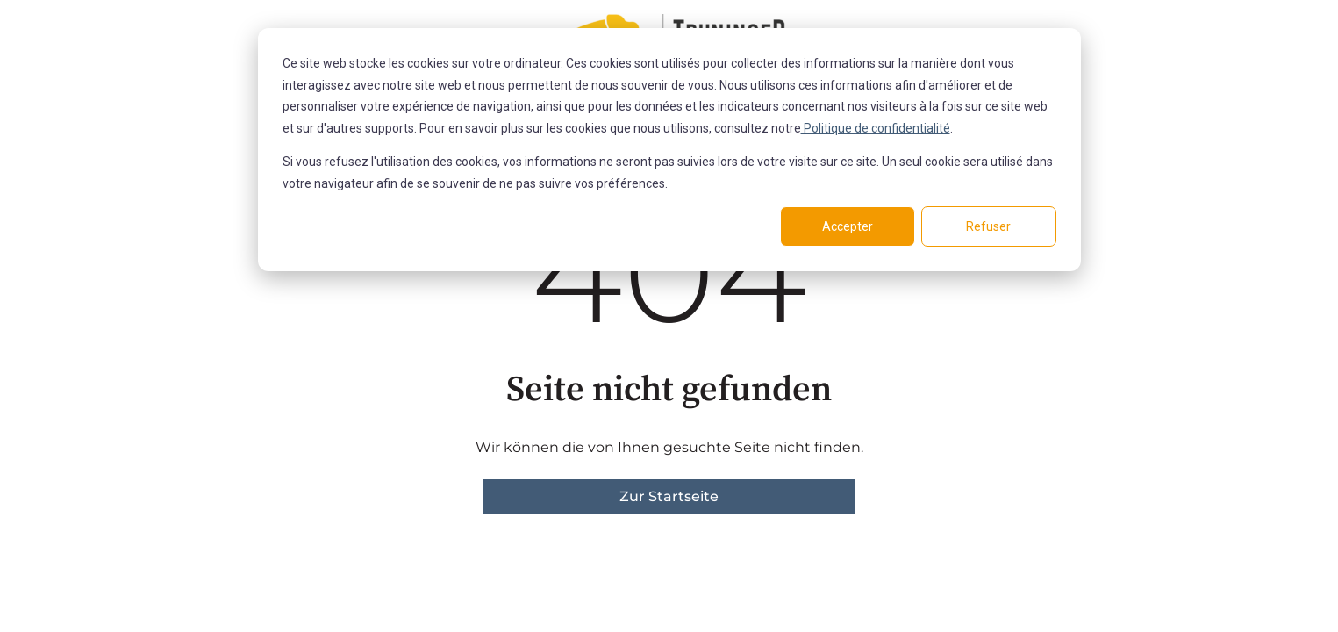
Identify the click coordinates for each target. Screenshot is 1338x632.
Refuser (988, 226)
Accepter (847, 226)
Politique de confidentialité (875, 128)
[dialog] (669, 149)
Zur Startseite (669, 496)
